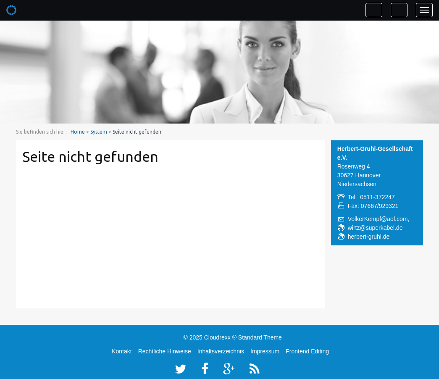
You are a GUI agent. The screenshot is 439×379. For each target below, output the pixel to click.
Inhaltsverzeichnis (220, 351)
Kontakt (121, 351)
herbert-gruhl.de (369, 236)
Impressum (264, 351)
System (98, 131)
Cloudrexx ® (220, 337)
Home (78, 131)
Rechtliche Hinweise (164, 351)
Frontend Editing (307, 351)
